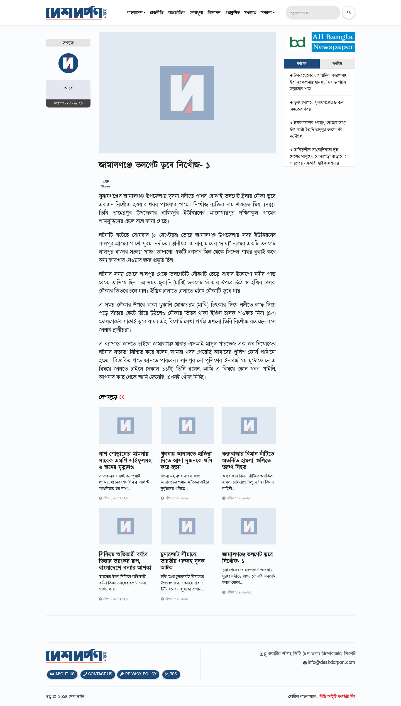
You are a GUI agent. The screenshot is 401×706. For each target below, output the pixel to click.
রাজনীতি (156, 12)
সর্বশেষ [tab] (302, 63)
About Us (62, 674)
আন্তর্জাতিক (176, 12)
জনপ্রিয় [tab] (337, 63)
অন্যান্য (266, 12)
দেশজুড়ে (68, 42)
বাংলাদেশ (134, 12)
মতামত (250, 12)
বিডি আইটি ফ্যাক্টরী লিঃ (337, 696)
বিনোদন (214, 12)
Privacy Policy (138, 674)
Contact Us (97, 674)
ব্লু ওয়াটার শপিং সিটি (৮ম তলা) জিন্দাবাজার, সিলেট (309, 653)
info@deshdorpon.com (331, 662)
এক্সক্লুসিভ (232, 12)
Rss (171, 674)
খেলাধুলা (196, 12)
